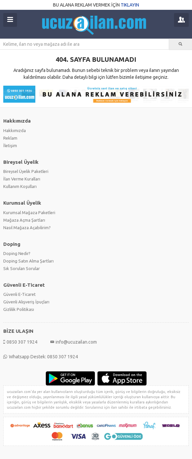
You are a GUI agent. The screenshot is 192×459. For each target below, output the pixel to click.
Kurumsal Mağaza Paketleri (29, 212)
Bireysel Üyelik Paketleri (25, 171)
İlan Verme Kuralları (21, 179)
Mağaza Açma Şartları (24, 220)
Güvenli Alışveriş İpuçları (26, 301)
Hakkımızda (14, 130)
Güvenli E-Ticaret (19, 294)
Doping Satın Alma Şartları (28, 261)
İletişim (10, 145)
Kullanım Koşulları (20, 186)
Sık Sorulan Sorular (21, 268)
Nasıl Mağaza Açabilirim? (27, 227)
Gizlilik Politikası (18, 309)
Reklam (10, 138)
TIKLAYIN (130, 5)
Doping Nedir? (16, 253)
